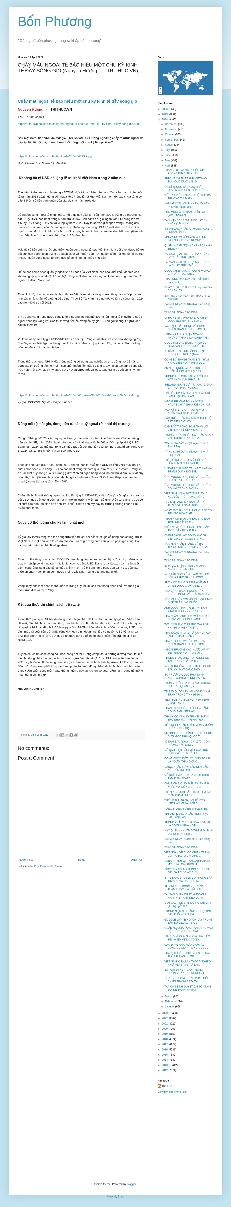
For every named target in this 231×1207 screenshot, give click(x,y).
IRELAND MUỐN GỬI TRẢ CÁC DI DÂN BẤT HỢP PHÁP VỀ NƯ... (188, 386)
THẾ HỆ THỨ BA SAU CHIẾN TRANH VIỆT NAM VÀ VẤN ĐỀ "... (186, 802)
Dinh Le (35, 734)
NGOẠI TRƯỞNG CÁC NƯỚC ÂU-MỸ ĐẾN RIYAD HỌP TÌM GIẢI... (187, 651)
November (171, 129)
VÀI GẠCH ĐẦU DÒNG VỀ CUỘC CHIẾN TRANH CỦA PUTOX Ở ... (186, 328)
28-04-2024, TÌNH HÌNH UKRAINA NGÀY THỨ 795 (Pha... (184, 567)
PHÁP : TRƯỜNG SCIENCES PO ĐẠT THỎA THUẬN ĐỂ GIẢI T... (187, 955)
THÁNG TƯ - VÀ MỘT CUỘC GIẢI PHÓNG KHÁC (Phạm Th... (184, 172)
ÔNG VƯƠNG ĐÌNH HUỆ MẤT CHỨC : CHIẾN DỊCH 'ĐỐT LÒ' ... (187, 478)
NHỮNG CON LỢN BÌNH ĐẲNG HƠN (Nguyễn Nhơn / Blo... (186, 205)
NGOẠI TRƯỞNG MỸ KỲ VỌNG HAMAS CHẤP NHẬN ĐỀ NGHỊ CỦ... (188, 403)
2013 (165, 1065)
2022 (165, 1018)
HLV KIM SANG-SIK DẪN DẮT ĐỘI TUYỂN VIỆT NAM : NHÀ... (185, 503)
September (172, 139)
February (170, 1001)
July (168, 150)
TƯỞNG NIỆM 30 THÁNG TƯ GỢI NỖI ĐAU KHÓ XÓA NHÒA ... (187, 913)
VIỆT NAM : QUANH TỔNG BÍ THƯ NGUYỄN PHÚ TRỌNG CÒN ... (185, 495)
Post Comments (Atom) (48, 866)
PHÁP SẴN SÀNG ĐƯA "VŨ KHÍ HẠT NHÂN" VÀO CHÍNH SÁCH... (186, 618)
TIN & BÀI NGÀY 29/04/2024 (181, 312)
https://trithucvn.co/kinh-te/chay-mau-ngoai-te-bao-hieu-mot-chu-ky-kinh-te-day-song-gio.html (78, 123)
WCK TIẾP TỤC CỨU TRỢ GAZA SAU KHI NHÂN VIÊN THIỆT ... (187, 626)
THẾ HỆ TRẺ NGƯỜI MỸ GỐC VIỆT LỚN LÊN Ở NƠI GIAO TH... (186, 462)
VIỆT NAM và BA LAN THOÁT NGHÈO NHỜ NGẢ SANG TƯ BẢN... (187, 963)
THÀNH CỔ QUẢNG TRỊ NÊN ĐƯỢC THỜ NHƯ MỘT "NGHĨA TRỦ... (186, 718)
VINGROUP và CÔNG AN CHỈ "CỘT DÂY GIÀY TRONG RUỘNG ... (186, 238)
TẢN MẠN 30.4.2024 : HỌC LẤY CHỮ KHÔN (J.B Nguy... (186, 222)
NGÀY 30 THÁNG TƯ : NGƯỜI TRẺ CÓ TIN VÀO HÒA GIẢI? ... (188, 512)
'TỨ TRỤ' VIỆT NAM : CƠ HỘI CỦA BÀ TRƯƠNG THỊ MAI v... (187, 197)
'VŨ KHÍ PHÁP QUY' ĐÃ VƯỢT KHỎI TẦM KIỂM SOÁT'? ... (186, 777)
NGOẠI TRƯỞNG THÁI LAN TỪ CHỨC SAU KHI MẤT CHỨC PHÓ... (187, 668)
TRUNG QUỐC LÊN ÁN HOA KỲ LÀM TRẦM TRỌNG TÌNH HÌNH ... (187, 693)
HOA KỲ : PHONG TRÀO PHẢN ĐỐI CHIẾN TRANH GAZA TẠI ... (186, 980)
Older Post (137, 859)
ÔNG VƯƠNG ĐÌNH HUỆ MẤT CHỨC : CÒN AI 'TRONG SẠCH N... (187, 487)
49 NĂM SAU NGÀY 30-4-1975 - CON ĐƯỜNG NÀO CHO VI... (187, 743)
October (170, 134)
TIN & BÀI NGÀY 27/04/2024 (181, 847)
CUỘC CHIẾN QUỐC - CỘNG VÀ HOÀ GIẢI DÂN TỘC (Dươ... (187, 272)
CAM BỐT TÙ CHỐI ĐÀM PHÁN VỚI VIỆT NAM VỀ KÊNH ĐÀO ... (186, 428)
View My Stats (115, 1196)
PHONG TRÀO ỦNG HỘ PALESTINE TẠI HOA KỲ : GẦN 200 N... (186, 659)
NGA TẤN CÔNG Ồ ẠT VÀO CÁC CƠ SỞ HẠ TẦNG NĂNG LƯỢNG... (186, 576)
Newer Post (26, 859)
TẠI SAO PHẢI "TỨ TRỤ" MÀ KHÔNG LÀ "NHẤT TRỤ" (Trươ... (187, 255)
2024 (165, 119)
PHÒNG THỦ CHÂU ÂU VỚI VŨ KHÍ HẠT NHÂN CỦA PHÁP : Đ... (186, 378)
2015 (165, 1054)
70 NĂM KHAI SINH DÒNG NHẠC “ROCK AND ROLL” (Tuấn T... (184, 353)
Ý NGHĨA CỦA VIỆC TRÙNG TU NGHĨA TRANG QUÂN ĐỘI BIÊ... (188, 470)
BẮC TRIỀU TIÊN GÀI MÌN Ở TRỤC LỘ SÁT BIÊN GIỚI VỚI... (187, 420)
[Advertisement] (115, 1138)
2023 (165, 1013)
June (168, 155)
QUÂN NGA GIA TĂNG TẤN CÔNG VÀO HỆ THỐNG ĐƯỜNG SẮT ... (188, 929)
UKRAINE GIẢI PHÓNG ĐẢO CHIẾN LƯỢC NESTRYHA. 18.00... (186, 319)
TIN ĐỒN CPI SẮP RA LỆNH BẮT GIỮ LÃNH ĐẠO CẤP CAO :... (187, 395)
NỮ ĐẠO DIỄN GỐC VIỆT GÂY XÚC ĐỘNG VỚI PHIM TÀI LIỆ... (186, 751)
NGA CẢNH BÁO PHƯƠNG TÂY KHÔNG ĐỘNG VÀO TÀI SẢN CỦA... (188, 592)
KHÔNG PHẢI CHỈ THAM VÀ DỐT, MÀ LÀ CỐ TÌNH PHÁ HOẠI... (187, 824)
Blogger (131, 1184)
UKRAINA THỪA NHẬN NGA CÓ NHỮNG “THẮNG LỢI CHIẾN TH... (186, 336)
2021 (165, 1023)
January (170, 1006)
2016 (165, 1049)
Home (81, 859)
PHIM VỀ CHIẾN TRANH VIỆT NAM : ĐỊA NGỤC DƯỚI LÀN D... (186, 180)
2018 (165, 1039)
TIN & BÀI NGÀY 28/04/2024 (181, 560)
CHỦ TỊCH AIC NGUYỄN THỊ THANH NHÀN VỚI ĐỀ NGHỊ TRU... (186, 785)
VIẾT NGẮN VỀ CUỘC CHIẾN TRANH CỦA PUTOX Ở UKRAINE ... (187, 854)
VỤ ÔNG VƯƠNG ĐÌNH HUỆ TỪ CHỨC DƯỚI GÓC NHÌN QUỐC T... (188, 735)
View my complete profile (172, 1091)
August (169, 144)
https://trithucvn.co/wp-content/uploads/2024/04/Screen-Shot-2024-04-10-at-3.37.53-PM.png (78, 395)
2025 (165, 114)
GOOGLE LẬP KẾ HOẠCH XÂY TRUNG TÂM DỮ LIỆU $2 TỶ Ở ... (188, 921)
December (171, 124)
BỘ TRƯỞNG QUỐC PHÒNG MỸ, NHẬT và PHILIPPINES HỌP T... (185, 676)
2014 (165, 1059)
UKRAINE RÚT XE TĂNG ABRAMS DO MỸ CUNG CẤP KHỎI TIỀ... (187, 862)
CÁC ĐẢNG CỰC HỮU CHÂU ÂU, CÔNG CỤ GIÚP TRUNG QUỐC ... (186, 946)
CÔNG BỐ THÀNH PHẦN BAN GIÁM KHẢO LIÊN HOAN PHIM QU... (186, 361)
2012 (165, 1070)
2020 (165, 1028)
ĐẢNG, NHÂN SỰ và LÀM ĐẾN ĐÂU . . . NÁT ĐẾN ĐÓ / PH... (188, 768)
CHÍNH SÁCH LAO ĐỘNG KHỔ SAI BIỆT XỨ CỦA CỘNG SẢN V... (185, 537)
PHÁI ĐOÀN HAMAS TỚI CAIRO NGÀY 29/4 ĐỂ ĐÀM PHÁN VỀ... (188, 634)
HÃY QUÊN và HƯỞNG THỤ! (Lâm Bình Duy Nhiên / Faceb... (188, 832)
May (168, 160)
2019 (165, 1033)
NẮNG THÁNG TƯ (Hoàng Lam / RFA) (187, 808)
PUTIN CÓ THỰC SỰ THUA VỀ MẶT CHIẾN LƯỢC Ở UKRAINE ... (186, 584)
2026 (165, 109)
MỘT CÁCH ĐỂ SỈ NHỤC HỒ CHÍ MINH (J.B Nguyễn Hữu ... (188, 904)
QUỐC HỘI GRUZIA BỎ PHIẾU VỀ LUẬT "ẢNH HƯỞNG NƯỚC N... (185, 344)
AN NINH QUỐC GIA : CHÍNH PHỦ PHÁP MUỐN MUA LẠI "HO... (185, 369)
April (168, 165)
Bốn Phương (55, 21)
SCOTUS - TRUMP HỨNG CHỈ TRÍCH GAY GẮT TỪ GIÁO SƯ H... (187, 871)
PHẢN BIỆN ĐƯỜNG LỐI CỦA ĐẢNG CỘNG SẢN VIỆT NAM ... (186, 710)
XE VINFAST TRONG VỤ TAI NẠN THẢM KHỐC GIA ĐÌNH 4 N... (184, 888)
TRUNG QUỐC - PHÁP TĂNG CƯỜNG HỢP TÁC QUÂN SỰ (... (187, 685)
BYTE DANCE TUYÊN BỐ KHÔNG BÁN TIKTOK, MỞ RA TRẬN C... (188, 879)
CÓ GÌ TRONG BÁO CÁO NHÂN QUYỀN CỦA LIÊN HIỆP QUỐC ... (186, 188)
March (169, 996)
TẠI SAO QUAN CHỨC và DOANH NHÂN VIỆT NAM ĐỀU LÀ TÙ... (185, 896)
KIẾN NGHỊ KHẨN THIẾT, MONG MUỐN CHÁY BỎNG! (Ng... (188, 726)
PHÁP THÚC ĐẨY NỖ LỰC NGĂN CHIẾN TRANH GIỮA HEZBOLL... (186, 643)
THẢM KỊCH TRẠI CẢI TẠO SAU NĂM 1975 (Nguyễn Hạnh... (187, 520)
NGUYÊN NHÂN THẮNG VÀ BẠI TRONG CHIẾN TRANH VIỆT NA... (186, 545)
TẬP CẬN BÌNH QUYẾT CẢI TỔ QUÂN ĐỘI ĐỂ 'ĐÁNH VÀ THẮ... (187, 988)
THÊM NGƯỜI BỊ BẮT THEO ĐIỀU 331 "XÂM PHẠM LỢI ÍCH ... (187, 793)
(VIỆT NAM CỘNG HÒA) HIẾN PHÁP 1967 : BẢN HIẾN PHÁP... (186, 528)
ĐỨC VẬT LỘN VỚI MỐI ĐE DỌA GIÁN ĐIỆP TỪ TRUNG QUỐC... (188, 601)
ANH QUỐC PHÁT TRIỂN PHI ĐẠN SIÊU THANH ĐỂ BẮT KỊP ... (185, 609)
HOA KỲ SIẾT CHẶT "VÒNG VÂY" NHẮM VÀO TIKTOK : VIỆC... (184, 411)
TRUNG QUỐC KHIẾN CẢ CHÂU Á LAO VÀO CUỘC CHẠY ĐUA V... (188, 436)
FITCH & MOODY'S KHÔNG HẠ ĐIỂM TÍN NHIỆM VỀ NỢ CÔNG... (187, 938)
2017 (165, 1044)
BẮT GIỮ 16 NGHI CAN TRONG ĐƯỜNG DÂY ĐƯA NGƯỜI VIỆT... (186, 971)
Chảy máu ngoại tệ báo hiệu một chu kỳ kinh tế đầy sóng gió (78, 101)
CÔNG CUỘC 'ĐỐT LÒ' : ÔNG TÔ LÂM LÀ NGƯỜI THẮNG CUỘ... (187, 760)
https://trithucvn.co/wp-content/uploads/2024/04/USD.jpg (55, 156)
